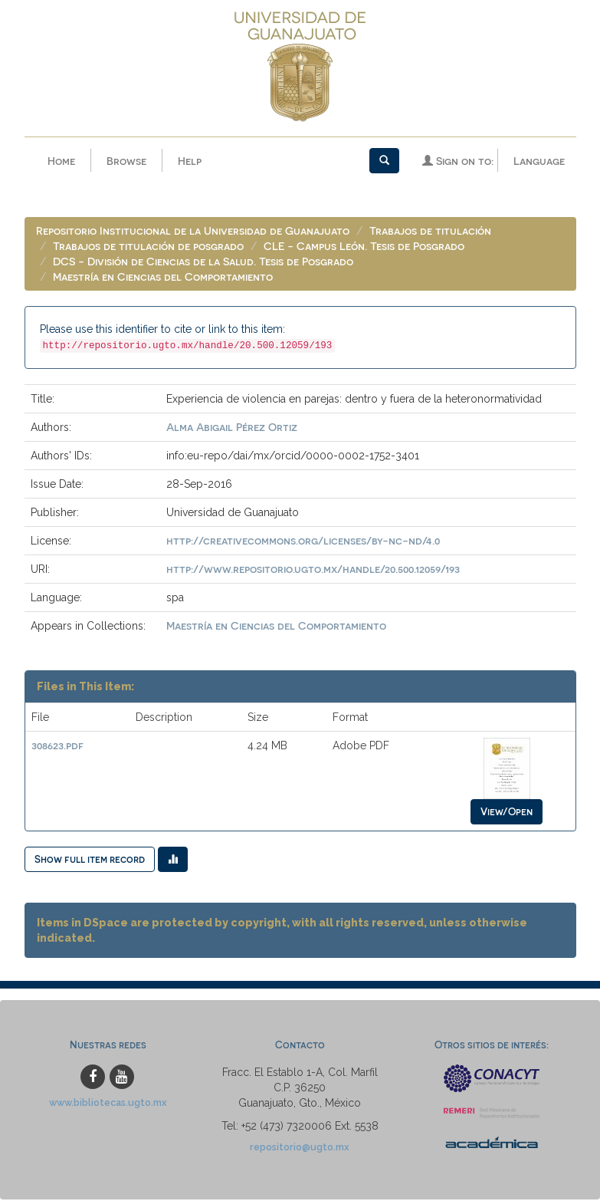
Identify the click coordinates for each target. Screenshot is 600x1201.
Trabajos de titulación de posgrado (148, 247)
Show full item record (89, 860)
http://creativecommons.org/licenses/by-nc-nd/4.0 (303, 541)
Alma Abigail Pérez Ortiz (231, 428)
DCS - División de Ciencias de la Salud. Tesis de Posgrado (203, 262)
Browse (126, 160)
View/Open (506, 812)
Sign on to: (457, 160)
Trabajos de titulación (430, 232)
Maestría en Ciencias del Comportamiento (163, 278)
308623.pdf (57, 746)
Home (61, 160)
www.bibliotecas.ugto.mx (108, 1104)
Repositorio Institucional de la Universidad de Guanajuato (192, 232)
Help (190, 160)
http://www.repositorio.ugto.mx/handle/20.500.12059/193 (313, 570)
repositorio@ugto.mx (299, 1148)
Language (539, 160)
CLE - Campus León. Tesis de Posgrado (364, 247)
